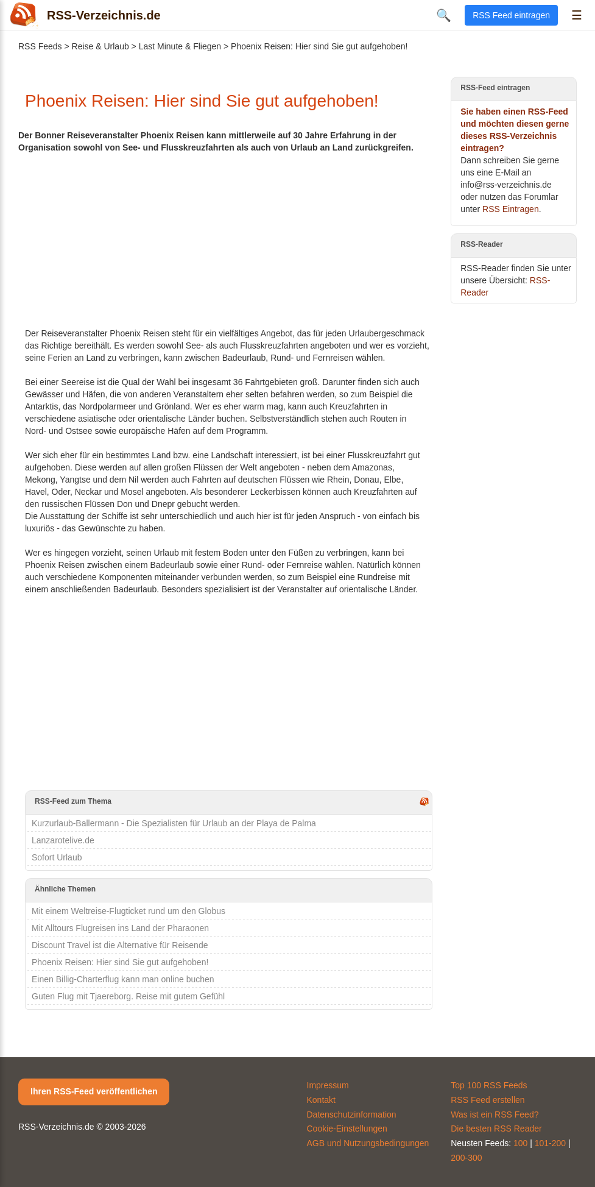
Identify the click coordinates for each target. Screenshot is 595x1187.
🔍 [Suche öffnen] (443, 15)
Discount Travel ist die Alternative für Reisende (120, 945)
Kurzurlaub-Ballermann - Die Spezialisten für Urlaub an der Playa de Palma (174, 823)
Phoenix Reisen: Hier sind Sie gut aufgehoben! (120, 962)
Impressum (328, 1085)
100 (520, 1143)
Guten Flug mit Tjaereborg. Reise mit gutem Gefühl (128, 996)
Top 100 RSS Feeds (489, 1085)
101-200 (550, 1143)
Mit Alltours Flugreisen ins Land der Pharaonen (120, 928)
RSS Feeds (40, 46)
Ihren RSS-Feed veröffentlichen (93, 1091)
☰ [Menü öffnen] (576, 15)
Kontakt (321, 1100)
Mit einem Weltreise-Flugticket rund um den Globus (128, 911)
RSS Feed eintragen (511, 15)
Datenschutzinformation (351, 1114)
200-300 (466, 1158)
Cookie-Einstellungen (347, 1128)
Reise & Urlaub (100, 46)
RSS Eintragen (510, 209)
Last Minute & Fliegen (180, 46)
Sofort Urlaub (57, 857)
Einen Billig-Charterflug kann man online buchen (123, 979)
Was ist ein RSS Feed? (494, 1114)
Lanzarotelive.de (63, 840)
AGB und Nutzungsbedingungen (368, 1143)
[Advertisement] (228, 239)
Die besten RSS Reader (496, 1128)
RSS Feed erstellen (487, 1100)
